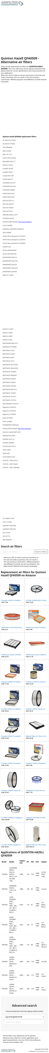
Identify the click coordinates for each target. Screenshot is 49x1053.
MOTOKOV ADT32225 (10, 365)
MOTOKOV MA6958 (10, 375)
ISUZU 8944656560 (9, 250)
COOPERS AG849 (9, 190)
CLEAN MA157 (8, 179)
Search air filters (41, 552)
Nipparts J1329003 (9, 414)
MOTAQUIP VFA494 (9, 347)
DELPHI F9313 (8, 211)
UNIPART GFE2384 (9, 526)
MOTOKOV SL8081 (9, 382)
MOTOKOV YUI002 (9, 393)
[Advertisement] (24, 31)
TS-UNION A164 (8, 518)
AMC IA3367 (7, 151)
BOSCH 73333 (8, 165)
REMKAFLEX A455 (9, 436)
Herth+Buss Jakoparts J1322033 (14, 240)
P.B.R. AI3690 (7, 421)
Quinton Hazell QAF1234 (11, 432)
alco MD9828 (7, 147)
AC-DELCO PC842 (9, 144)
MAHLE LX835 (8, 333)
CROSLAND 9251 (9, 197)
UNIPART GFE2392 (9, 529)
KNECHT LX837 (8, 329)
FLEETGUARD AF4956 (10, 222)
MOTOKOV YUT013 (9, 396)
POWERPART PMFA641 (11, 425)
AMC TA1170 (7, 154)
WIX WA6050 (7, 540)
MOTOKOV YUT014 (9, 400)
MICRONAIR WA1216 (10, 343)
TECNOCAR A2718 (9, 446)
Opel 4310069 (8, 418)
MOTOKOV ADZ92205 (10, 368)
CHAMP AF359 (8, 168)
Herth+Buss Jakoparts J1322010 (14, 236)
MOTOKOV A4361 (9, 354)
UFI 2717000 (7, 522)
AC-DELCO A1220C (9, 140)
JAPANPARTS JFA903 (10, 272)
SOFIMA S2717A (8, 439)
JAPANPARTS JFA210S (10, 261)
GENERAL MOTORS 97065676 (13, 229)
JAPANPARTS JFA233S (10, 268)
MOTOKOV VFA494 (9, 386)
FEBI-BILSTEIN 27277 (10, 215)
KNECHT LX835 (8, 275)
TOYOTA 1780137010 (10, 460)
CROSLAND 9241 (9, 193)
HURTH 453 (7, 247)
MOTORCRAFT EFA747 (10, 404)
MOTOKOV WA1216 (10, 389)
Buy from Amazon (25, 222)
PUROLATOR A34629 (10, 428)
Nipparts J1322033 (9, 411)
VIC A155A (6, 533)
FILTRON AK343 (8, 218)
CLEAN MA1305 (8, 176)
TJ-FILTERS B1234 (9, 457)
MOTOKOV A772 (8, 361)
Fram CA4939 (7, 225)
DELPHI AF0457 (8, 204)
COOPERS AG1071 (9, 183)
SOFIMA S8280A (8, 443)
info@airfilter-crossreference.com (38, 1051)
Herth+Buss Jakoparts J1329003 (14, 243)
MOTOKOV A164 (8, 350)
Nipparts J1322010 (9, 407)
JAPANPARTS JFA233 (10, 264)
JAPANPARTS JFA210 (10, 257)
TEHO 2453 (7, 450)
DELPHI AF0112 (8, 201)
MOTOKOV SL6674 (9, 379)
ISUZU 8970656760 (9, 254)
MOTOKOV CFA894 (9, 372)
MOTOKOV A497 (8, 357)
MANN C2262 (7, 340)
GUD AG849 (7, 232)
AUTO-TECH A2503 (9, 158)
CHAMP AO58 (7, 172)
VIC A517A (6, 536)
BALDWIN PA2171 (9, 161)
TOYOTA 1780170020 (10, 464)
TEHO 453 (6, 453)
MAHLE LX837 (8, 336)
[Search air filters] (17, 551)
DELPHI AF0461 (8, 208)
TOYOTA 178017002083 (11, 467)
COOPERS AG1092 (9, 186)
